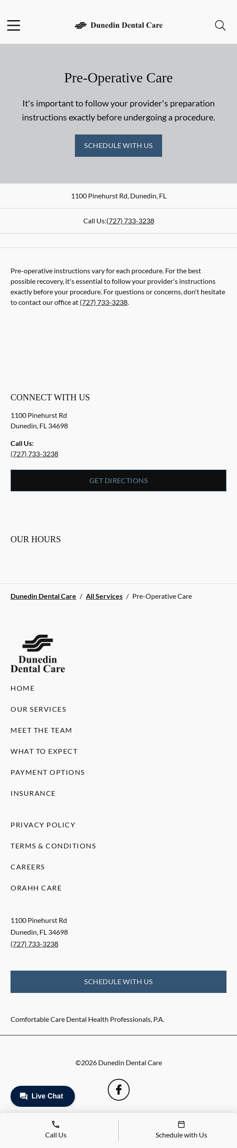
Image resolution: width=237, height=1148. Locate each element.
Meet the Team (42, 730)
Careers (28, 866)
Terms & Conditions (53, 845)
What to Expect (44, 751)
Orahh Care (36, 887)
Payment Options (48, 772)
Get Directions (118, 480)
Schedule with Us (118, 145)
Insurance (33, 793)
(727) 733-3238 (130, 220)
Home (23, 688)
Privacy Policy (43, 824)
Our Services (38, 709)
